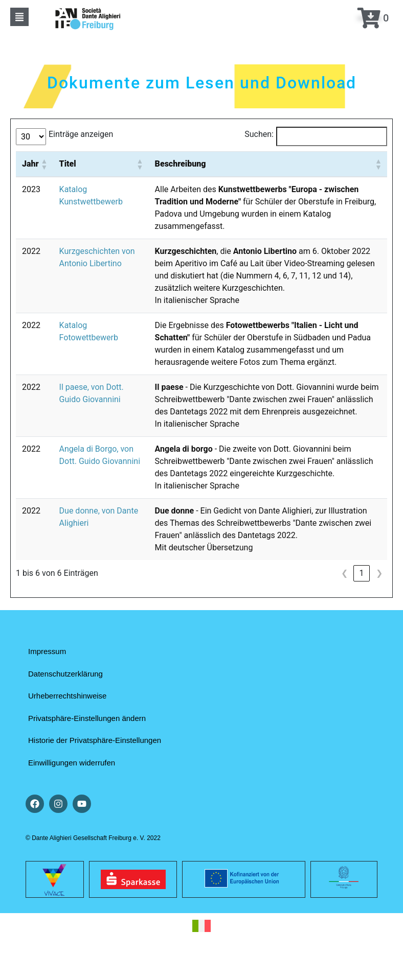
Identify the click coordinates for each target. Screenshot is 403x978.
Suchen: (259, 134)
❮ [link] (344, 573)
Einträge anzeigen (81, 134)
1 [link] (362, 573)
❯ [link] (379, 573)
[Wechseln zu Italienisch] (201, 926)
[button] (19, 17)
